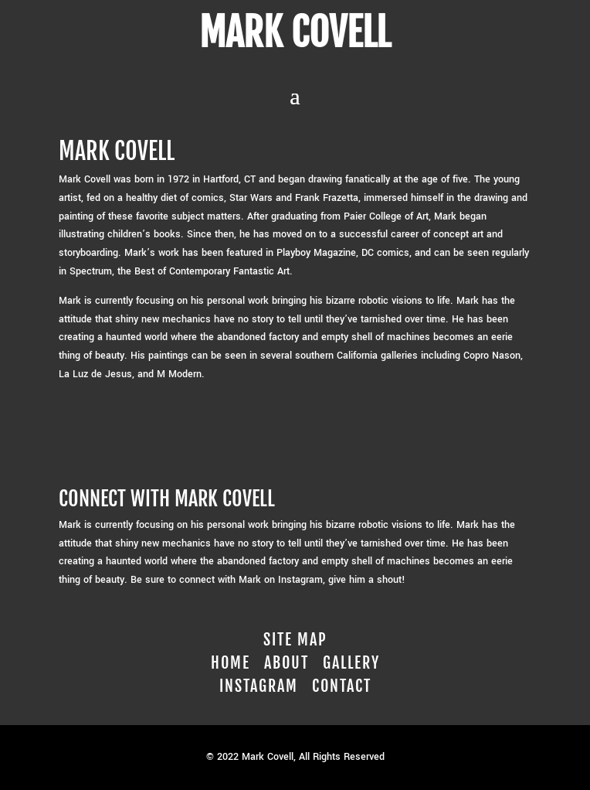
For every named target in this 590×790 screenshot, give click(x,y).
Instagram (258, 686)
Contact (341, 686)
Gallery (351, 663)
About (286, 663)
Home (230, 663)
